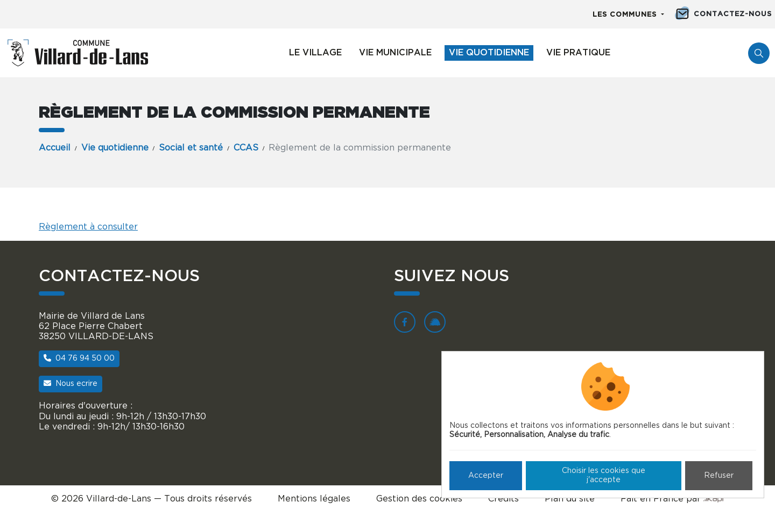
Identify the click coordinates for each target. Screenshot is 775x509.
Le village (315, 52)
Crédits (503, 498)
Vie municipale (395, 52)
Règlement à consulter (88, 227)
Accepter (485, 475)
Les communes (626, 14)
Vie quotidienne (489, 52)
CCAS (246, 148)
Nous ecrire (70, 383)
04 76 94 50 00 (79, 358)
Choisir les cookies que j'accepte (603, 475)
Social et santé (191, 148)
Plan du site (570, 498)
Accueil (55, 148)
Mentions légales (314, 498)
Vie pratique (578, 52)
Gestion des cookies (419, 498)
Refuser (719, 475)
